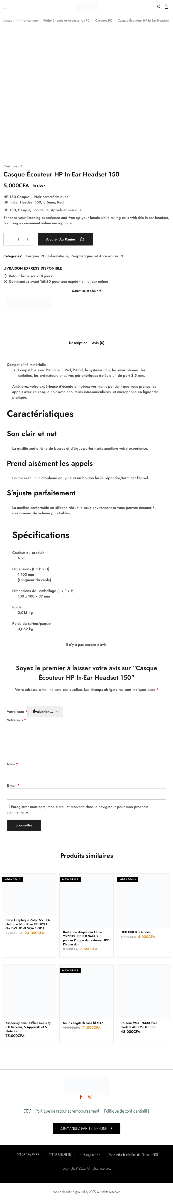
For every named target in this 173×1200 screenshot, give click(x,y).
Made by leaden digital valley (70, 1192)
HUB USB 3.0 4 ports (136, 932)
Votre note (17, 711)
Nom (12, 764)
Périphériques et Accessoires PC (66, 20)
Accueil (8, 20)
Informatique (29, 20)
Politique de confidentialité (126, 1111)
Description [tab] (78, 342)
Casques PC (103, 20)
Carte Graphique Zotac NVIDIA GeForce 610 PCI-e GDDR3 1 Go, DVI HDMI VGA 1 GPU (27, 924)
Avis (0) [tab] (98, 342)
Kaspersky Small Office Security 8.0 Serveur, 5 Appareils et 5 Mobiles (28, 1027)
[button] (86, 1128)
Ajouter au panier (65, 239)
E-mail (13, 785)
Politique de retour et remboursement (67, 1111)
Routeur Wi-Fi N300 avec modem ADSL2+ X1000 (139, 1025)
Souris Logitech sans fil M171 (84, 1023)
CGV (27, 1111)
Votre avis (16, 720)
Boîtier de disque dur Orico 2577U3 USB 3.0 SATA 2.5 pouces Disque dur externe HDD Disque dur (86, 938)
